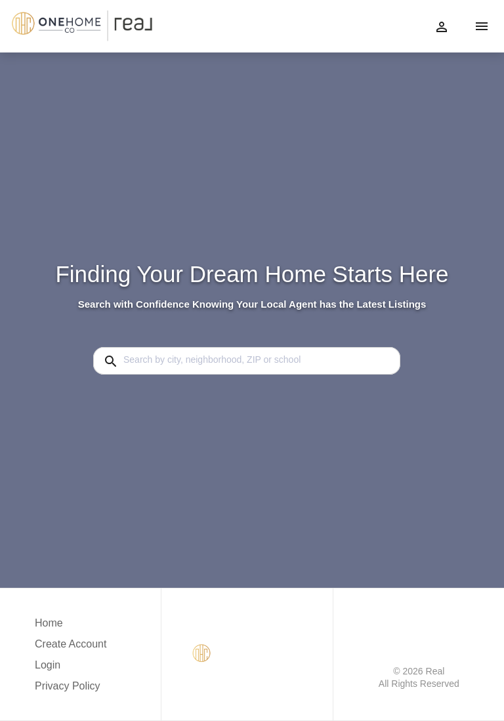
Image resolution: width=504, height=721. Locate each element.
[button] (70, 668)
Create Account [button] (70, 643)
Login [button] (47, 664)
